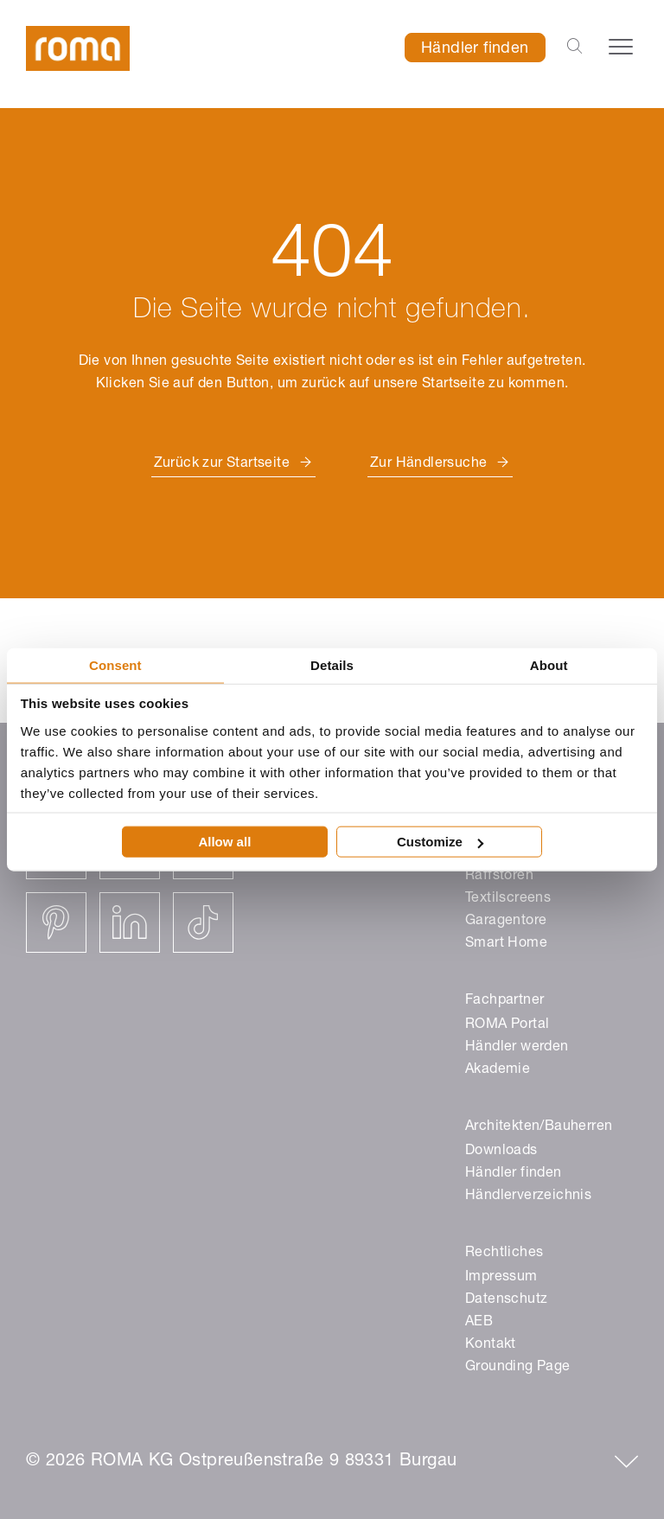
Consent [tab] (115, 664)
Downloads (501, 1151)
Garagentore (505, 922)
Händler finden (475, 49)
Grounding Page (518, 1368)
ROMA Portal (507, 1025)
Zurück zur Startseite (222, 464)
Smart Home (506, 944)
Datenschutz (506, 1300)
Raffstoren (499, 877)
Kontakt (490, 1345)
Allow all (224, 841)
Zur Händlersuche (428, 464)
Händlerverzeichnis (528, 1196)
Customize (440, 841)
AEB (479, 1323)
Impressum (501, 1278)
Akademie (497, 1070)
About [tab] (549, 664)
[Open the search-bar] (574, 47)
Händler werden (517, 1048)
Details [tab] (332, 664)
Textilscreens (508, 899)
